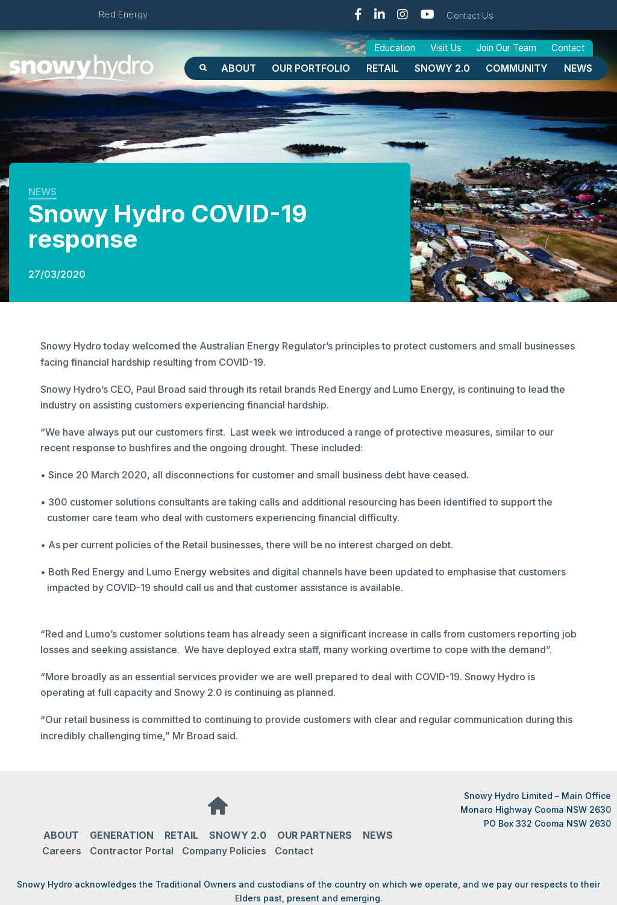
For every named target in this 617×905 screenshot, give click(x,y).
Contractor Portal (132, 851)
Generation (122, 835)
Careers (61, 851)
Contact (567, 48)
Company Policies (224, 851)
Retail (382, 68)
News (578, 68)
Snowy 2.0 (442, 68)
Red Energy (123, 14)
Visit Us (446, 48)
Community (517, 68)
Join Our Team (506, 48)
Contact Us (469, 15)
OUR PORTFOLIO (311, 68)
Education (394, 48)
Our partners (314, 835)
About (238, 68)
